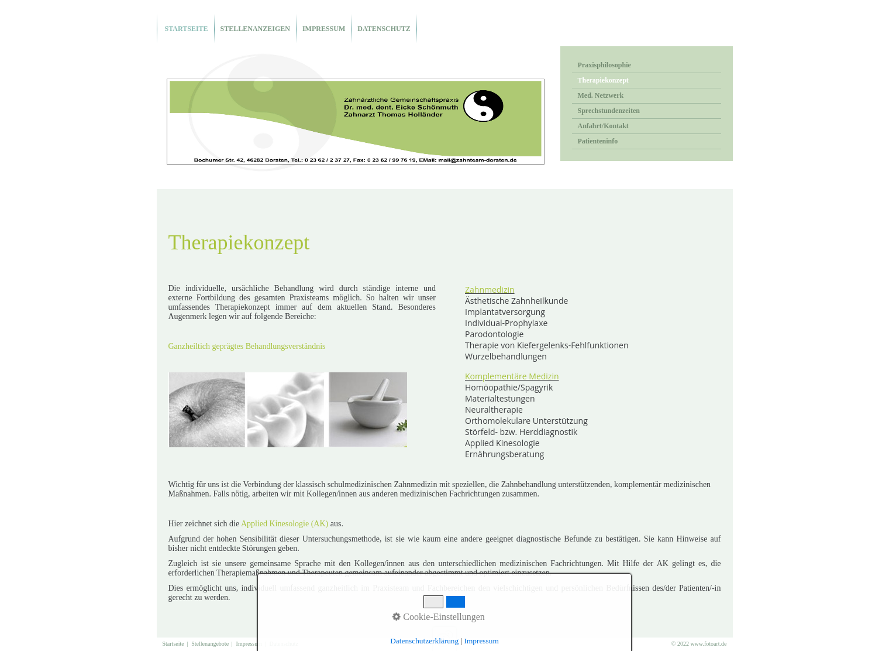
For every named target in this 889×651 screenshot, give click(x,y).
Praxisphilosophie (604, 65)
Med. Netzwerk (601, 95)
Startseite (185, 29)
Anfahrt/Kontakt (603, 126)
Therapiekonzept (603, 80)
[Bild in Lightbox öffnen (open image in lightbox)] (287, 409)
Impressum (323, 29)
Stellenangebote (210, 643)
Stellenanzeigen (255, 29)
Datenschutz (383, 29)
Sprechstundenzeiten (609, 111)
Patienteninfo (598, 141)
